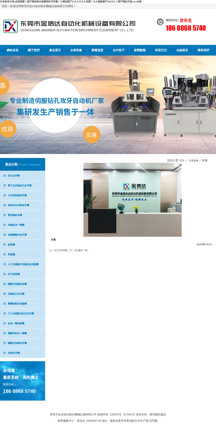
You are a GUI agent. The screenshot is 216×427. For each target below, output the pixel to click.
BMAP (116, 414)
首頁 (182, 160)
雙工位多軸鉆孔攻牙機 (19, 185)
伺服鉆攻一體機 (16, 225)
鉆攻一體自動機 (16, 323)
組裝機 (11, 244)
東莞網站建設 (158, 414)
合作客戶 (118, 50)
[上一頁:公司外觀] (58, 250)
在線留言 (182, 50)
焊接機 (11, 254)
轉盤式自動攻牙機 (17, 343)
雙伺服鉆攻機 (15, 215)
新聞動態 (140, 50)
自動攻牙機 (14, 353)
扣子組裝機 (14, 274)
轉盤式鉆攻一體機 (17, 333)
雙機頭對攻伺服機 (17, 303)
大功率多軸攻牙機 (17, 195)
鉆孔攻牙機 (14, 175)
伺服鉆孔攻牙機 (16, 293)
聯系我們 (203, 50)
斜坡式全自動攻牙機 (18, 205)
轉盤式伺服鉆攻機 (17, 284)
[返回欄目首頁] (204, 244)
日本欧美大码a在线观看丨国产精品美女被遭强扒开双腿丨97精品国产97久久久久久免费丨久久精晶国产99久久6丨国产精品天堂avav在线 (70, 1)
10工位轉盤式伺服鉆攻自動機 (23, 264)
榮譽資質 (97, 50)
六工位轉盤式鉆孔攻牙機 (21, 313)
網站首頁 (12, 50)
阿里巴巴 (161, 50)
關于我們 (34, 50)
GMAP (129, 414)
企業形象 (76, 50)
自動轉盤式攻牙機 (17, 234)
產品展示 (55, 50)
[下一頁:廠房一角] (78, 250)
